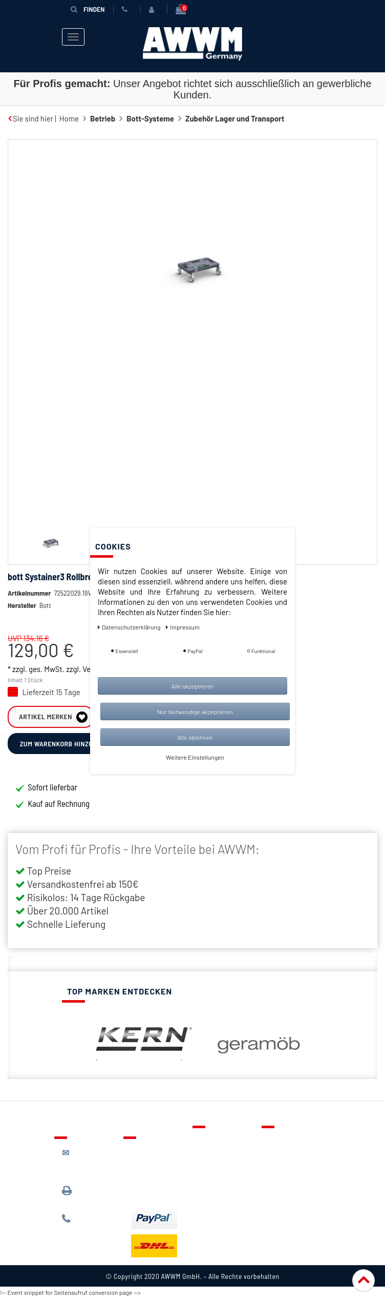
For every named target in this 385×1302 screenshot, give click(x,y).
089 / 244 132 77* (88, 1227)
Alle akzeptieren (192, 685)
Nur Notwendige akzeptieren (195, 711)
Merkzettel (218, 1159)
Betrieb (102, 118)
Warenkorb (218, 1174)
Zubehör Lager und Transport (235, 118)
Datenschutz (290, 1159)
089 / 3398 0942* (81, 1199)
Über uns (284, 1144)
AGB (276, 1174)
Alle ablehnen (194, 737)
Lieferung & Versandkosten (156, 1160)
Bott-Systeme (150, 118)
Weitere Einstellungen (195, 757)
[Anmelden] (153, 9)
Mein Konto (219, 1189)
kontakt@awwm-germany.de (90, 1166)
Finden (87, 9)
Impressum (288, 1204)
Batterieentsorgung (164, 1194)
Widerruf (284, 1189)
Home (69, 118)
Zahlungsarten (155, 1180)
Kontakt (213, 1144)
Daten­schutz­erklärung (130, 626)
